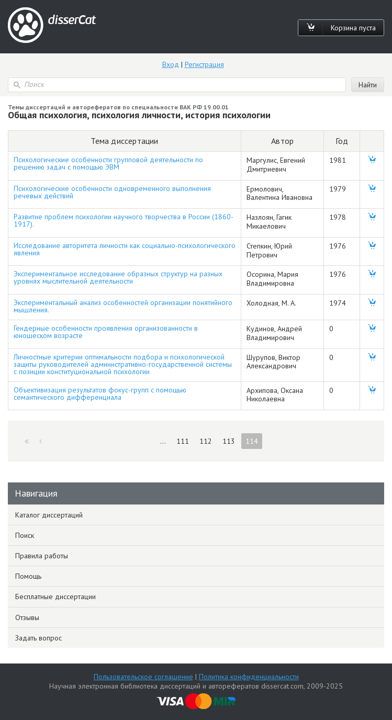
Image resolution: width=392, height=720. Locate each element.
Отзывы (27, 617)
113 (228, 441)
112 (205, 441)
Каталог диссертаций (49, 515)
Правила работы (41, 555)
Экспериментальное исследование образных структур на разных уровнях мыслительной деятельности (118, 277)
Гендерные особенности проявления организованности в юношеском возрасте (106, 331)
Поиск (24, 535)
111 (182, 441)
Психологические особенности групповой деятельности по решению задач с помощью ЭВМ (108, 163)
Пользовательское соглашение (143, 676)
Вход (170, 64)
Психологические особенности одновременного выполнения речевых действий (112, 192)
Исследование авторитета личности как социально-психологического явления (125, 249)
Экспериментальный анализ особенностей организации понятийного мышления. (123, 306)
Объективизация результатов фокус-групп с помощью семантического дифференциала (100, 393)
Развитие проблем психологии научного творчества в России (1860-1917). (123, 220)
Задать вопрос (38, 638)
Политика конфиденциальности (249, 676)
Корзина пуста (353, 27)
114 (251, 441)
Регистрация (204, 64)
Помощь (28, 576)
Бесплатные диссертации (55, 596)
